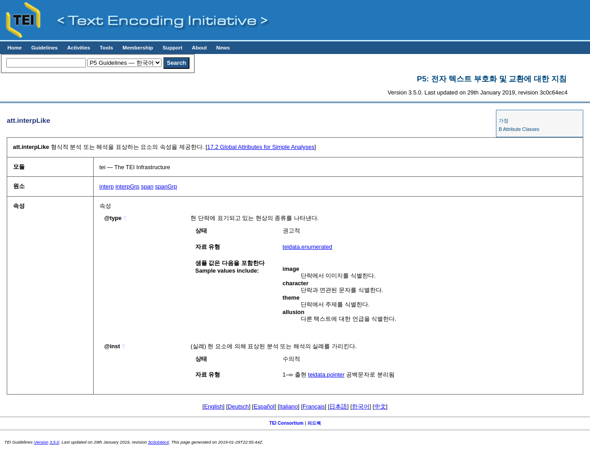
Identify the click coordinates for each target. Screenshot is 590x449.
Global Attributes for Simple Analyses (260, 147)
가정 (504, 120)
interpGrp (127, 186)
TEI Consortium (286, 423)
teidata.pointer (326, 374)
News (223, 47)
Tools (106, 47)
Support (172, 47)
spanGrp (166, 186)
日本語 (338, 406)
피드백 (314, 423)
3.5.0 (54, 442)
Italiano (288, 406)
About (199, 47)
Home (14, 47)
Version (41, 442)
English (213, 406)
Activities (78, 47)
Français (314, 406)
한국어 (360, 406)
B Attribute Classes (519, 129)
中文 (380, 406)
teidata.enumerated (307, 246)
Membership (137, 47)
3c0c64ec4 (158, 442)
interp (106, 186)
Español (264, 406)
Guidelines (44, 47)
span (147, 186)
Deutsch (238, 406)
